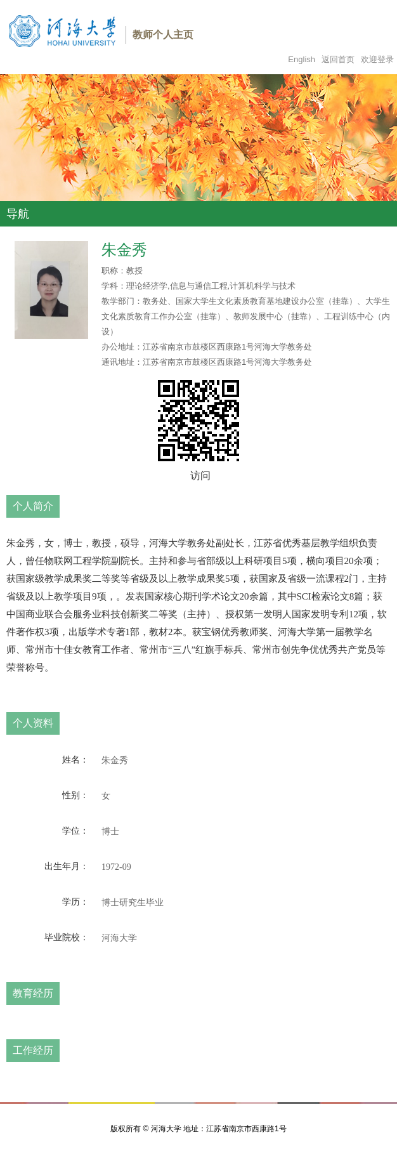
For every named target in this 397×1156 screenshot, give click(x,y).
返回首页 (338, 59)
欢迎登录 (377, 59)
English (301, 59)
